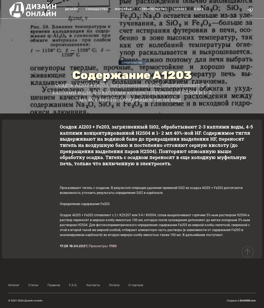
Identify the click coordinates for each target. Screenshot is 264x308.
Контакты (93, 285)
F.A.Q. (73, 285)
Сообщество (97, 9)
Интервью (124, 9)
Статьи (33, 285)
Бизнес (180, 9)
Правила (53, 285)
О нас (199, 9)
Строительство (153, 9)
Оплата (114, 285)
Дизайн (72, 9)
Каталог (13, 285)
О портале (135, 285)
